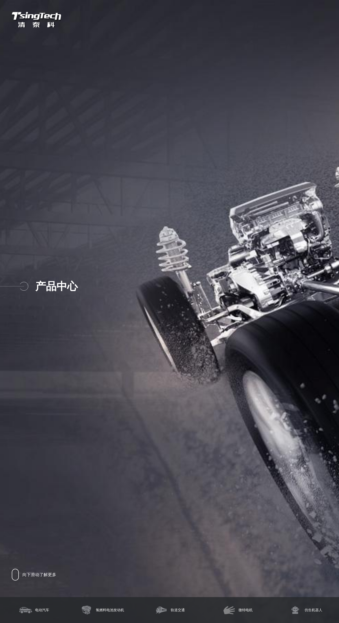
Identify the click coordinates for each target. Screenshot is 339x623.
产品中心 (56, 286)
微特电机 (237, 610)
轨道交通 (169, 610)
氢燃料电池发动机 (101, 610)
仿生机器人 (305, 610)
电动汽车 (34, 610)
